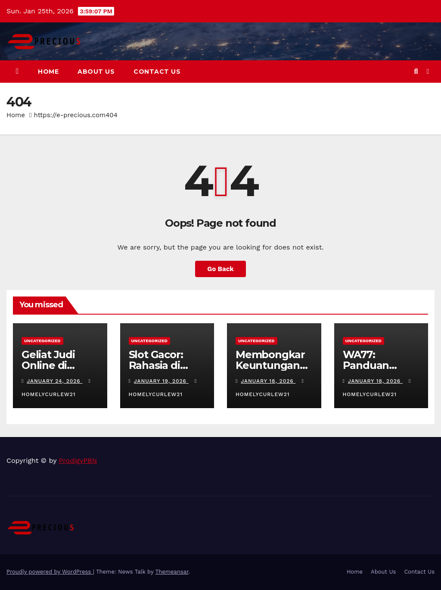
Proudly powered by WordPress (49, 571)
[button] (416, 71)
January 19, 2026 (161, 381)
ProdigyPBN (78, 460)
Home (48, 71)
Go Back (220, 269)
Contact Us (157, 71)
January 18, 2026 (268, 381)
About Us (96, 71)
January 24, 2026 (54, 381)
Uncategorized (42, 340)
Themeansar (172, 571)
